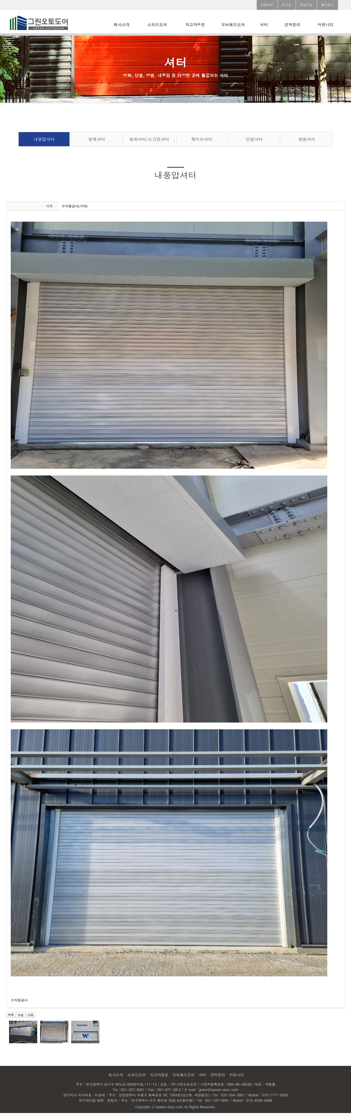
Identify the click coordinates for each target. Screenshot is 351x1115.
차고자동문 (195, 24)
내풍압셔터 (44, 141)
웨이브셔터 (201, 141)
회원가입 (306, 5)
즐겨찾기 (327, 5)
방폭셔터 (96, 141)
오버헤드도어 (233, 24)
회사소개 (121, 24)
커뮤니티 (325, 24)
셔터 (264, 24)
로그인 (286, 5)
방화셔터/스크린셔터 (149, 141)
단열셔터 (254, 141)
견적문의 (292, 24)
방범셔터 (306, 141)
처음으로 (267, 5)
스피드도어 (157, 24)
